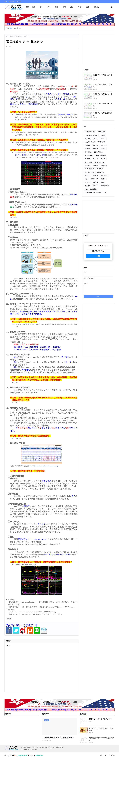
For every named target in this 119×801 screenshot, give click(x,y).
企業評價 (103, 138)
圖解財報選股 (104, 175)
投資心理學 (104, 145)
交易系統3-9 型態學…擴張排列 (102, 95)
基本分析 (95, 165)
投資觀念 (87, 148)
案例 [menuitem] (87, 7)
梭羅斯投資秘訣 (89, 169)
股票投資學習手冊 (101, 155)
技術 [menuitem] (48, 7)
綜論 (86, 179)
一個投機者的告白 (90, 132)
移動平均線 (100, 169)
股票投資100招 (89, 155)
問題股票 (87, 165)
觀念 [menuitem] (33, 7)
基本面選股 (104, 165)
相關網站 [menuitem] (96, 7)
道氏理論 (95, 175)
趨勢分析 (87, 185)
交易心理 (102, 135)
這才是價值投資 (89, 172)
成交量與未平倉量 (90, 142)
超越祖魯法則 (100, 172)
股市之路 (11, 1)
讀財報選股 (93, 189)
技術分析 (87, 145)
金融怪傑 (87, 158)
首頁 (5, 1)
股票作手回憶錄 (98, 152)
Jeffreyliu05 (39, 755)
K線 (105, 192)
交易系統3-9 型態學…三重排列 (102, 86)
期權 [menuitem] (79, 7)
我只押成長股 (101, 142)
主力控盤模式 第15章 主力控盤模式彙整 (58, 738)
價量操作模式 (94, 179)
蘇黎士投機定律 (105, 185)
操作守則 (103, 179)
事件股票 (95, 148)
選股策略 (95, 182)
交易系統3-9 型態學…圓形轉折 (102, 114)
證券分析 (95, 185)
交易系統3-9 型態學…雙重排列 (102, 105)
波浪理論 (103, 148)
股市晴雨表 (88, 152)
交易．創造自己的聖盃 (91, 135)
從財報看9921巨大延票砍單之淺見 (100, 719)
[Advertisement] (98, 49)
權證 (86, 189)
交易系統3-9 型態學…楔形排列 (102, 76)
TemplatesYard (22, 755)
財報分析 (103, 158)
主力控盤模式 (101, 132)
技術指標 (95, 145)
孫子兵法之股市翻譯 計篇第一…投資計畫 (101, 729)
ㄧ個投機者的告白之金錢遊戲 (93, 192)
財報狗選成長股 (99, 162)
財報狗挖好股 (89, 162)
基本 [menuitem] (41, 7)
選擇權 (11, 36)
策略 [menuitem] (56, 7)
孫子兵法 (95, 158)
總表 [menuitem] (27, 7)
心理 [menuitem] (64, 7)
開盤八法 (87, 175)
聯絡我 (113, 755)
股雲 (45, 740)
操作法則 (87, 182)
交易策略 (95, 138)
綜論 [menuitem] (71, 7)
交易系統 (18, 1)
